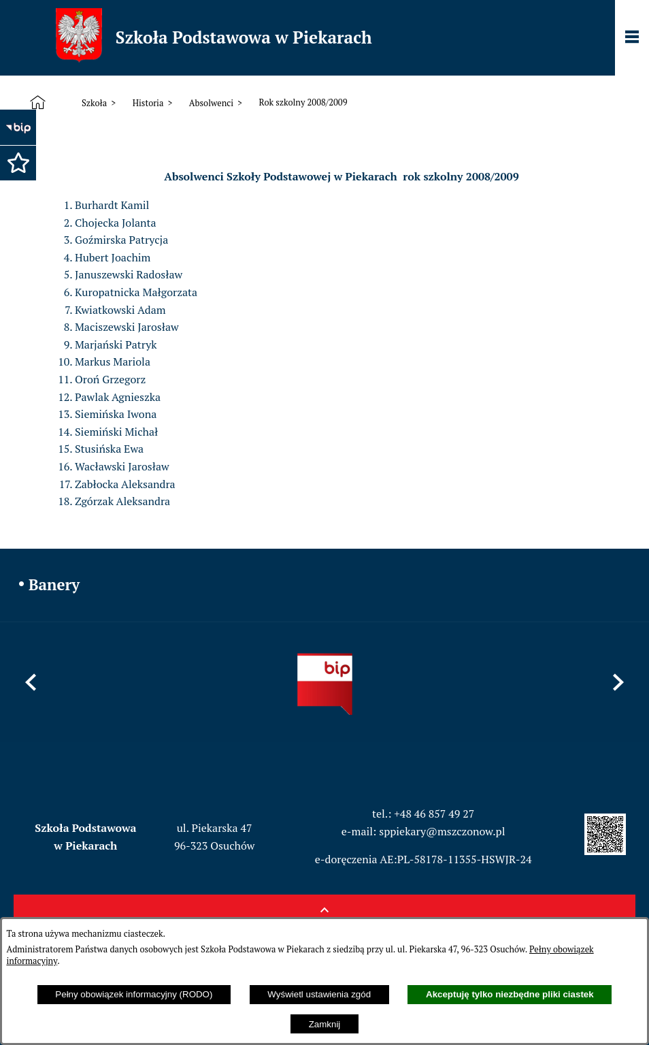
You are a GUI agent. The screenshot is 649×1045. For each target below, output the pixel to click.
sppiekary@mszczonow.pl (442, 831)
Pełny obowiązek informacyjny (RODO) (133, 994)
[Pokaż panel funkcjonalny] (632, 38)
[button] (17, 161)
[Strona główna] (40, 102)
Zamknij (325, 1024)
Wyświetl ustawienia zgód (319, 994)
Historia (148, 103)
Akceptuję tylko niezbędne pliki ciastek (510, 994)
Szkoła (94, 103)
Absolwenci (211, 103)
